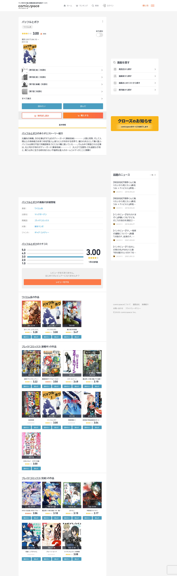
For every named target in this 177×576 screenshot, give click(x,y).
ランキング (82, 5)
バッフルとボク (29, 133)
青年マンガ (39, 226)
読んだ (83, 106)
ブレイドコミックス (42, 220)
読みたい (42, 106)
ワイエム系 (27, 27)
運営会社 (136, 304)
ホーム (68, 5)
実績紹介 (145, 304)
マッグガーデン (41, 214)
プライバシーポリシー (133, 308)
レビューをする (62, 282)
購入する (83, 115)
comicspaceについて (122, 304)
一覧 (151, 175)
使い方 (145, 6)
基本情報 (62, 125)
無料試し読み (41, 116)
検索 (95, 5)
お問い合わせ (118, 308)
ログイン (108, 5)
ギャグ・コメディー (42, 232)
